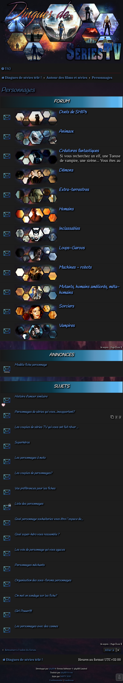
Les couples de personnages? (33, 473)
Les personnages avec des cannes (36, 626)
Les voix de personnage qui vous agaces (39, 550)
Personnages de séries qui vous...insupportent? (44, 412)
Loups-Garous (72, 248)
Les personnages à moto (29, 458)
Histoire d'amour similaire (30, 396)
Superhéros (22, 442)
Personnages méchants (29, 565)
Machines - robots (75, 267)
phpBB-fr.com (67, 672)
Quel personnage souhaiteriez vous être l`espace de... (48, 519)
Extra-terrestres (74, 190)
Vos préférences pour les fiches (34, 488)
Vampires (67, 326)
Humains (66, 209)
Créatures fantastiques (79, 151)
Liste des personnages (28, 504)
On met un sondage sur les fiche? (35, 596)
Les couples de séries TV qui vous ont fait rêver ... (46, 427)
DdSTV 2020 (65, 676)
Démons (66, 170)
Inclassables (69, 229)
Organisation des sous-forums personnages (42, 580)
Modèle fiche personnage (30, 365)
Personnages (18, 90)
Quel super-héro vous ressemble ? (36, 534)
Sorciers (66, 306)
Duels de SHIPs (73, 112)
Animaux (66, 131)
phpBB (52, 668)
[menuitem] (6, 69)
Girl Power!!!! (23, 611)
